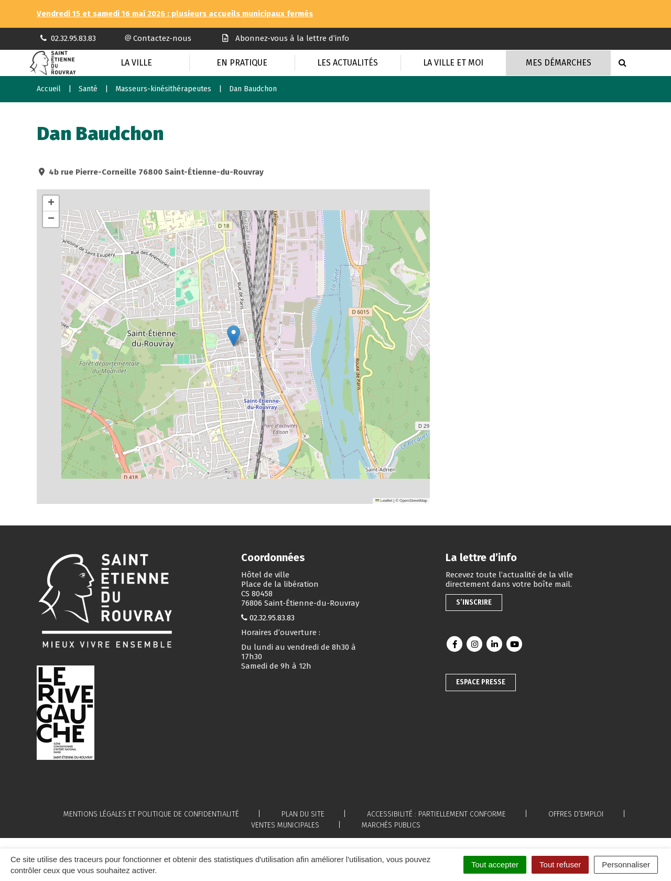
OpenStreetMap (413, 500)
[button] (233, 336)
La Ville (136, 63)
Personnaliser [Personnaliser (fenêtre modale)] (626, 864)
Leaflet (383, 500)
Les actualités (347, 63)
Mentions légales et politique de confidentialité (151, 814)
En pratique (242, 63)
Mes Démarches (558, 63)
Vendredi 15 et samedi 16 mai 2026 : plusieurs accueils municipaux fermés (175, 13)
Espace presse (480, 682)
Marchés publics (391, 825)
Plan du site (303, 814)
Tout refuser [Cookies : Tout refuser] (560, 864)
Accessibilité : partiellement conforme (436, 814)
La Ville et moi (453, 63)
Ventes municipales (285, 825)
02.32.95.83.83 (272, 617)
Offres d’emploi (576, 814)
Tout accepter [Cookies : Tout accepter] (494, 864)
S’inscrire (474, 602)
